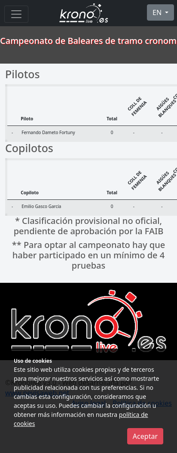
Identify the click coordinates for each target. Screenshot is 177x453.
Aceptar (145, 436)
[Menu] (16, 14)
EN (158, 12)
